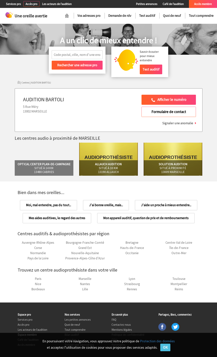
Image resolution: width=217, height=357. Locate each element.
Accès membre (203, 4)
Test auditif (147, 16)
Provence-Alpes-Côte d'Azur (85, 258)
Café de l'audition (173, 4)
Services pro (13, 4)
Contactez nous (121, 324)
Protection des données (157, 341)
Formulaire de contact (168, 111)
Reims (179, 289)
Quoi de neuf (172, 16)
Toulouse (178, 279)
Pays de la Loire (38, 258)
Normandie (38, 253)
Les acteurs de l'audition (57, 4)
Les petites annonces (77, 319)
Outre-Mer (179, 253)
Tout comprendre (201, 16)
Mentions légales (122, 329)
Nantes (85, 284)
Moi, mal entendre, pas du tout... (48, 205)
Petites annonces (146, 4)
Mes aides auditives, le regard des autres (57, 218)
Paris (38, 279)
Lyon (132, 279)
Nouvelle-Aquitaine (85, 253)
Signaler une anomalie (177, 123)
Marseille (85, 279)
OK (165, 347)
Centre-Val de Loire (179, 242)
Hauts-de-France (132, 248)
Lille (85, 289)
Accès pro (31, 4)
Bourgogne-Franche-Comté (85, 242)
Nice (38, 284)
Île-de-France (179, 248)
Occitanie (132, 253)
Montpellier (179, 284)
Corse (38, 248)
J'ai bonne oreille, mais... (106, 205)
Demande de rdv (119, 16)
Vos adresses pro (88, 16)
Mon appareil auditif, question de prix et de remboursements (146, 218)
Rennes (132, 289)
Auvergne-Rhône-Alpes (38, 242)
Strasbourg (132, 284)
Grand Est (85, 248)
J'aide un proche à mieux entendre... (166, 205)
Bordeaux (38, 289)
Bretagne (131, 242)
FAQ (114, 319)
